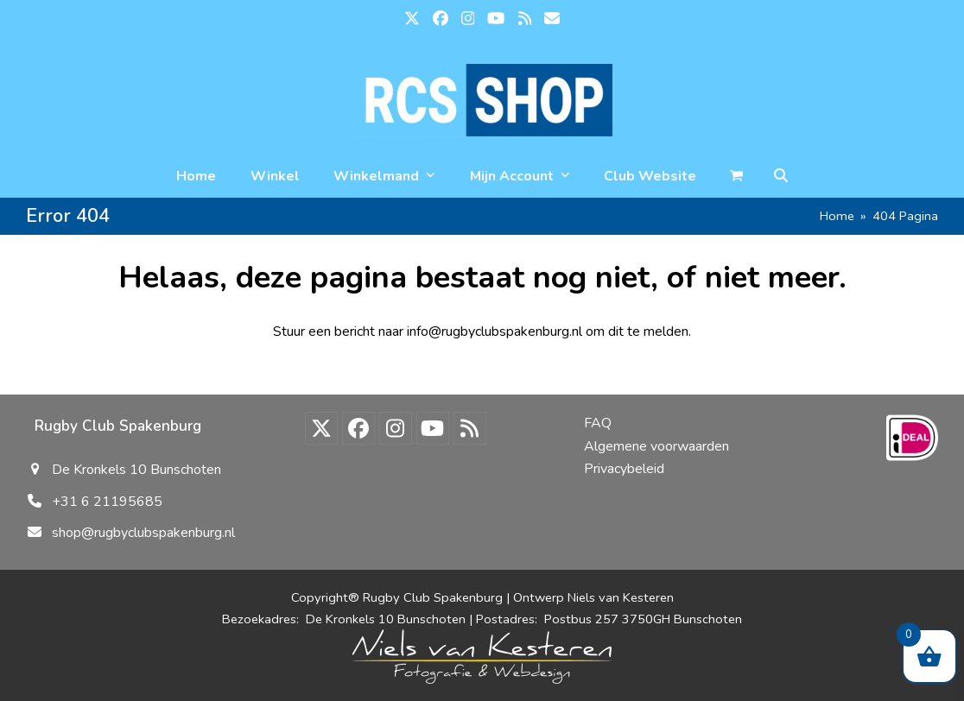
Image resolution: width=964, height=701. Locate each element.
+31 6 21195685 (107, 501)
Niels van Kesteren (621, 597)
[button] (780, 176)
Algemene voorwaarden (656, 446)
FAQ (598, 423)
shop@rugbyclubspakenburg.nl (143, 532)
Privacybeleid (624, 468)
